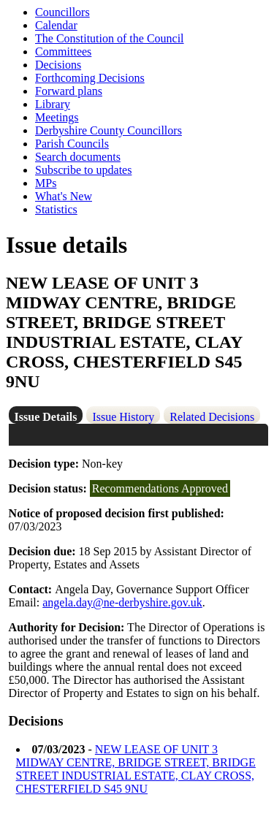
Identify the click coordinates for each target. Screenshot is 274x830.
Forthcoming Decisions (90, 78)
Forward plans (68, 91)
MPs (45, 183)
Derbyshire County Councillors (108, 130)
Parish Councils (72, 143)
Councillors (62, 12)
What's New (63, 196)
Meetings (57, 117)
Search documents (78, 157)
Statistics (56, 209)
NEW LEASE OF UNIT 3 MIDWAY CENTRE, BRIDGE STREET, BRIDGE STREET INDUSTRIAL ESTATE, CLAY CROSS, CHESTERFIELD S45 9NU (136, 769)
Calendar (56, 25)
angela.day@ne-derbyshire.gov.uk (122, 602)
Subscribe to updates (83, 170)
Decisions (58, 64)
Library (52, 104)
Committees (63, 51)
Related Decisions (212, 417)
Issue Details (46, 417)
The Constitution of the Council (109, 38)
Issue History (123, 417)
